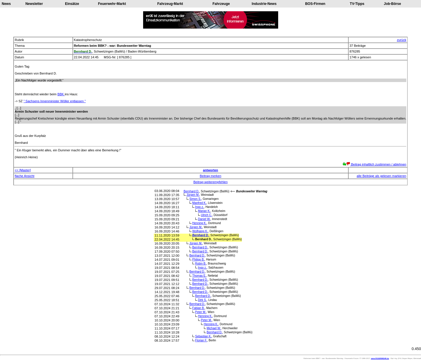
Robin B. (200, 263)
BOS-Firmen (315, 4)
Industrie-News (264, 4)
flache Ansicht (24, 176)
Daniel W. (204, 219)
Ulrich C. (206, 215)
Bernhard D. (191, 191)
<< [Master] (23, 170)
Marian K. (204, 211)
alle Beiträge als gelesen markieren (381, 176)
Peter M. (200, 312)
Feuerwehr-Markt (112, 4)
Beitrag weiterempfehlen (210, 182)
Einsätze (72, 4)
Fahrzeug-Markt (170, 4)
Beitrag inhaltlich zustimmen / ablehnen (374, 164)
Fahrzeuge (221, 4)
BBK (61, 94)
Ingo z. (199, 207)
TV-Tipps (357, 4)
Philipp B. (198, 259)
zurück (401, 40)
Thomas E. (199, 275)
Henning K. (199, 223)
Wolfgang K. (200, 231)
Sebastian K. (203, 336)
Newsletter (34, 4)
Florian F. (201, 340)
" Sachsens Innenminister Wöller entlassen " (54, 101)
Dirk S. (202, 300)
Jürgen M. (192, 194)
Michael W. (214, 328)
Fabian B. (198, 308)
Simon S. (195, 198)
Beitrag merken (210, 176)
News (6, 4)
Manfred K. (199, 202)
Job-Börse (392, 4)
